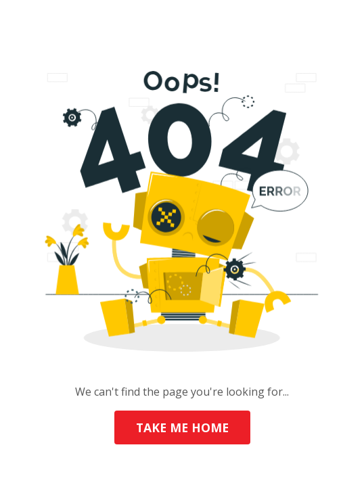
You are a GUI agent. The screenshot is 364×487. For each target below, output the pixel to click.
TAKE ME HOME (182, 427)
